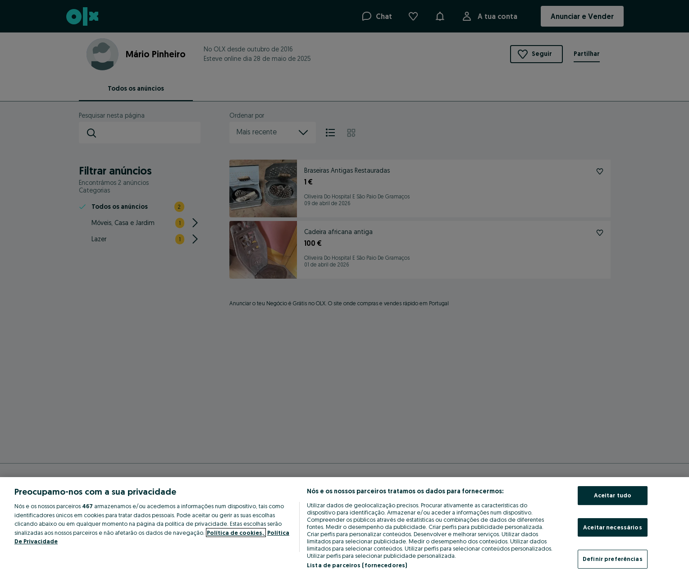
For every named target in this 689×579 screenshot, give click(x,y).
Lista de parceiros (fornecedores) (357, 565)
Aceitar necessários (612, 527)
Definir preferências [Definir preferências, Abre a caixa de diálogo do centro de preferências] (613, 558)
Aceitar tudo (613, 495)
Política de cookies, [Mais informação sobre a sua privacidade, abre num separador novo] (236, 532)
